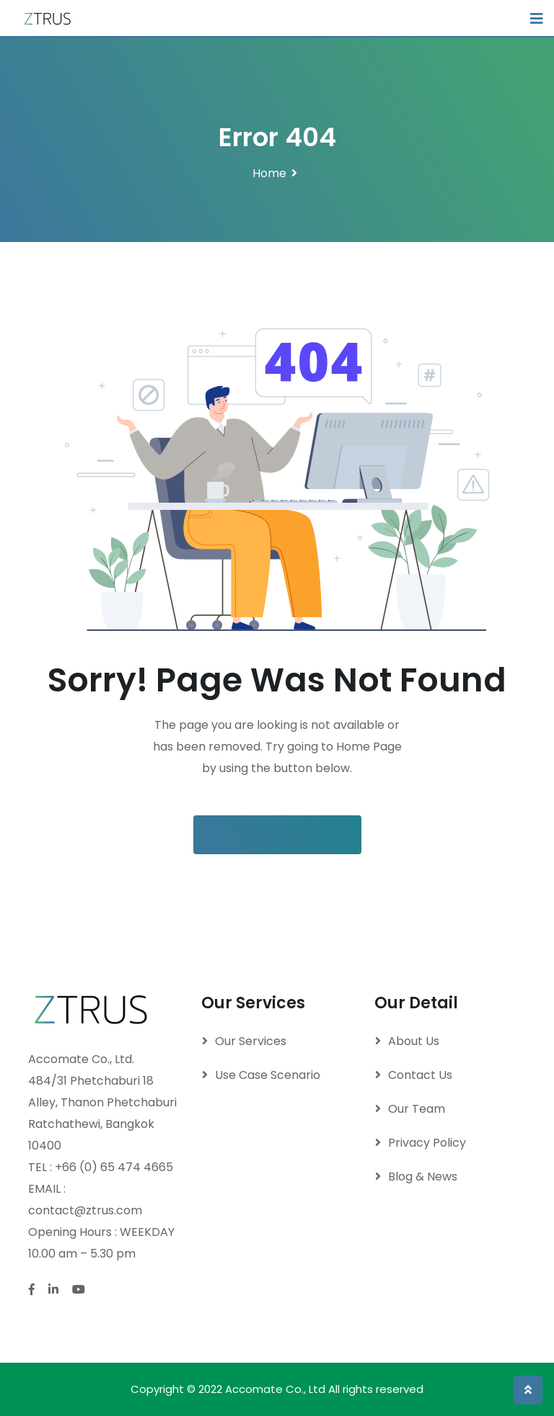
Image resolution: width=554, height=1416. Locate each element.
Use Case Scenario (267, 1075)
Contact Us (420, 1075)
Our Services (250, 1041)
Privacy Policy (427, 1142)
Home (269, 173)
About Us (413, 1041)
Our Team (416, 1109)
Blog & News (422, 1176)
